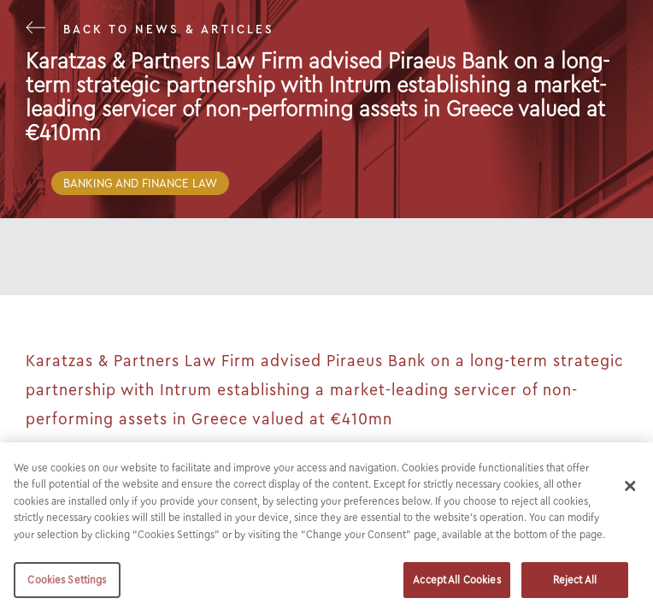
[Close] (630, 486)
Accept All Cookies (456, 579)
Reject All (575, 579)
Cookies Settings (66, 579)
